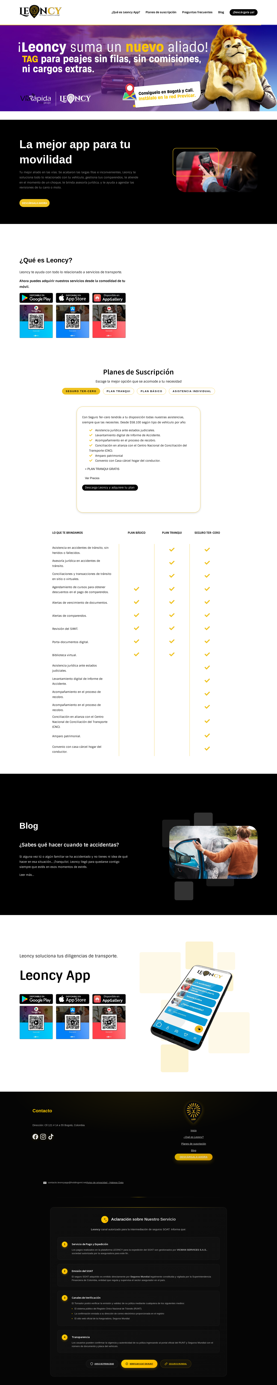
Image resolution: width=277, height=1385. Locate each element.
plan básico (151, 391)
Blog (221, 12)
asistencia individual (192, 391)
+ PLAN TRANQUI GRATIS (102, 468)
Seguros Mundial (176, 1363)
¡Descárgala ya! (243, 12)
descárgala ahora (34, 203)
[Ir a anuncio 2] (138, 106)
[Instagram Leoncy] (43, 1137)
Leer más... (26, 875)
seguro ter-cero (81, 391)
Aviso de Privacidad (102, 1363)
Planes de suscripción (161, 12)
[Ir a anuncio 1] (134, 106)
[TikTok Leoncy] (51, 1137)
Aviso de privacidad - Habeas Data (105, 1182)
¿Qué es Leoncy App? (126, 12)
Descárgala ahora (193, 1157)
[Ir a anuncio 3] (143, 106)
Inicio (194, 1130)
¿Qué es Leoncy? (194, 1137)
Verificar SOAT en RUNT (139, 1363)
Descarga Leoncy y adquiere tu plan (109, 487)
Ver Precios (92, 478)
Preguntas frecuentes (197, 12)
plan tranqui (119, 391)
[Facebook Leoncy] (35, 1137)
